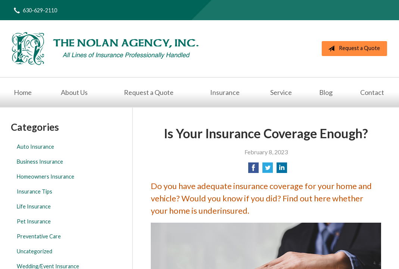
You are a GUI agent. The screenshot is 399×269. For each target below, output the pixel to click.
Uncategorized (34, 251)
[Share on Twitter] (267, 169)
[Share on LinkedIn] (282, 169)
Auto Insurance (35, 146)
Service (281, 92)
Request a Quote (352, 48)
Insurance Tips (34, 191)
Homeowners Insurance (45, 176)
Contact (372, 92)
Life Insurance (34, 206)
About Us (74, 92)
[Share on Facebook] (253, 169)
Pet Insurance (34, 221)
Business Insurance (40, 161)
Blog (326, 92)
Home (23, 92)
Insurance (225, 92)
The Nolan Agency (105, 48)
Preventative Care (39, 236)
